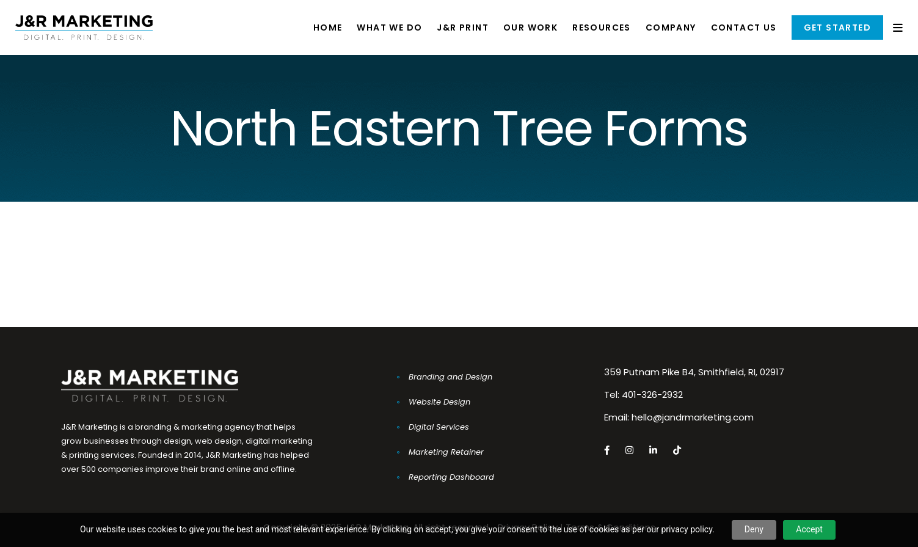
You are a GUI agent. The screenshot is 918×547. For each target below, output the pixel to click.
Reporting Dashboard (451, 477)
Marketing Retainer (446, 452)
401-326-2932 (652, 394)
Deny (754, 529)
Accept (809, 529)
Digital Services (439, 427)
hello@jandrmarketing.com (693, 417)
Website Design (439, 402)
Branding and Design (450, 377)
